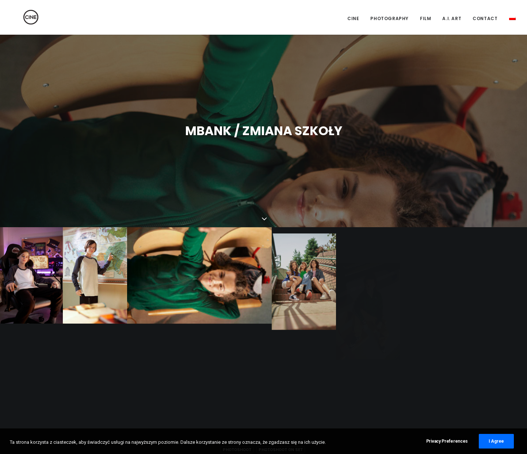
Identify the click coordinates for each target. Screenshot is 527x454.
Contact (485, 18)
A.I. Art (451, 18)
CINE (353, 18)
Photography (389, 18)
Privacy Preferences (447, 447)
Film (425, 18)
